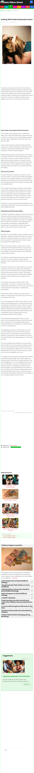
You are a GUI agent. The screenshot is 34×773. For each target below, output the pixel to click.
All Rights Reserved (25, 769)
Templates (23, 7)
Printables (19, 7)
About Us (6, 763)
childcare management (16, 447)
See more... (27, 655)
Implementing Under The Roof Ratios (16, 647)
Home (2, 7)
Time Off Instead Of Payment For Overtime (25, 500)
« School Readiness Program (9, 506)
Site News (10, 763)
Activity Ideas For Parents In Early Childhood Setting (9, 500)
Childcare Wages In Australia (24, 485)
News (6, 7)
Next (29, 629)
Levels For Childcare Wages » (9, 508)
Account (32, 7)
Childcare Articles (13, 445)
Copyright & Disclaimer (25, 763)
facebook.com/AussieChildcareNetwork (18, 755)
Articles (10, 6)
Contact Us (22, 765)
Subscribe (17, 765)
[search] (17, 721)
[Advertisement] (17, 14)
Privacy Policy (12, 765)
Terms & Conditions (17, 763)
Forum (28, 7)
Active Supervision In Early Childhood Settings (9, 486)
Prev (27, 629)
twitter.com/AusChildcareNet (18, 753)
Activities (15, 7)
